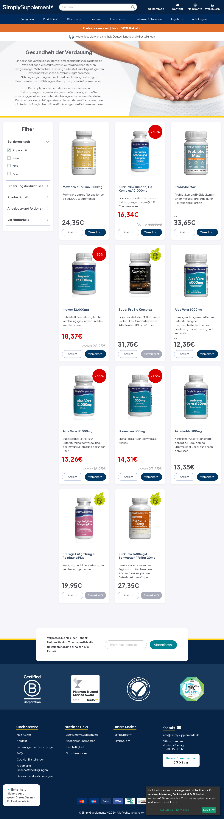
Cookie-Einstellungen (30, 759)
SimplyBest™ (123, 734)
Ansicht (72, 232)
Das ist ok (209, 809)
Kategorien (27, 19)
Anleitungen (199, 19)
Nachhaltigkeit (75, 747)
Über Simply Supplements (82, 734)
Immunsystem (118, 19)
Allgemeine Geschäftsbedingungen (32, 768)
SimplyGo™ (122, 740)
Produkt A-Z (50, 19)
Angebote (177, 19)
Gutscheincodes (76, 753)
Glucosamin (74, 19)
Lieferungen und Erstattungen (36, 747)
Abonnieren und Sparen (80, 740)
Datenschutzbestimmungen (35, 776)
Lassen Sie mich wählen (174, 809)
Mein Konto (24, 734)
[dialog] (183, 800)
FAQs (20, 753)
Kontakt (22, 740)
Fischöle (96, 19)
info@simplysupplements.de (181, 735)
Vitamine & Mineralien (149, 19)
